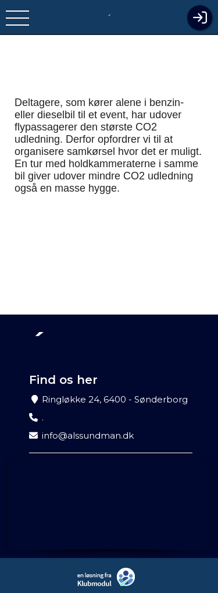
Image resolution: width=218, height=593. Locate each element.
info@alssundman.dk (88, 435)
